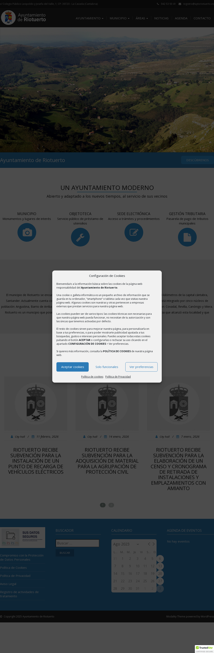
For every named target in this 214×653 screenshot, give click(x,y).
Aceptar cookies (72, 367)
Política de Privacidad (118, 376)
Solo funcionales (107, 367)
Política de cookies (92, 376)
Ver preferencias (141, 367)
